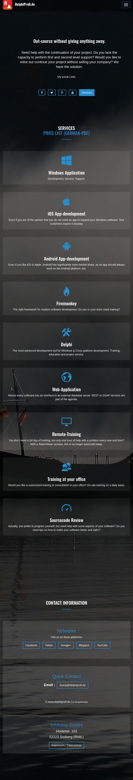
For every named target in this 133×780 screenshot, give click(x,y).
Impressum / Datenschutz (67, 745)
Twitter (49, 645)
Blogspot (84, 645)
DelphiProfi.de (19, 4)
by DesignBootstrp (80, 702)
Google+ (66, 645)
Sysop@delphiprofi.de (72, 685)
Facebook (31, 645)
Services (87, 92)
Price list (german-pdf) (66, 132)
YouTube (102, 645)
